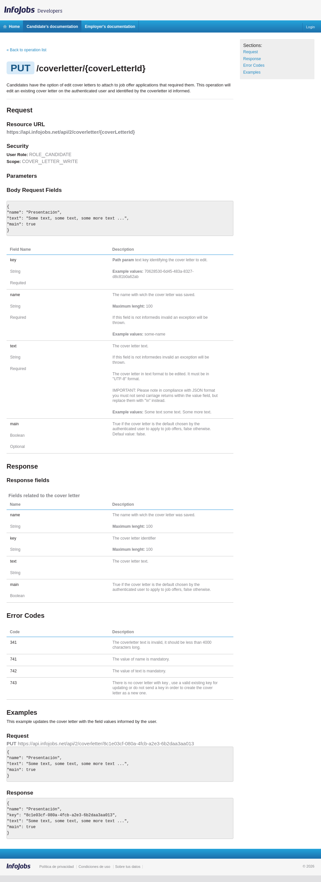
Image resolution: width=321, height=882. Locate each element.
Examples (252, 72)
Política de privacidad (56, 867)
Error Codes (254, 65)
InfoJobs (36, 8)
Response (252, 59)
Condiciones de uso (94, 867)
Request (250, 52)
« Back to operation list (26, 50)
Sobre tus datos (127, 867)
